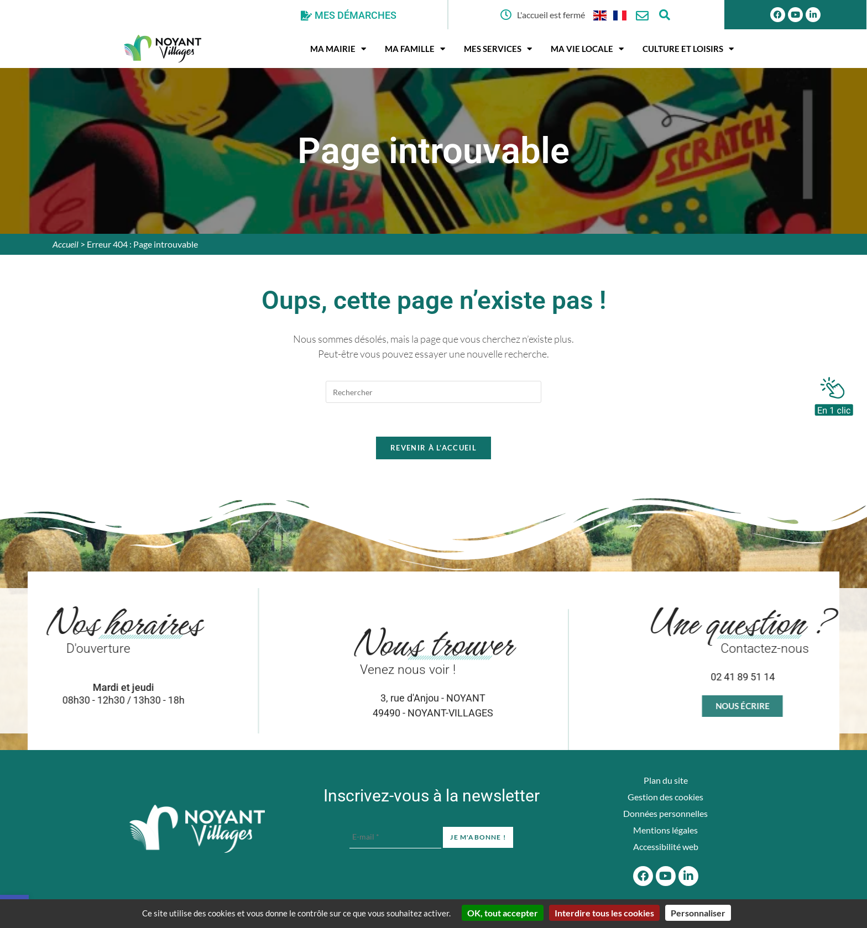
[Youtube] (795, 14)
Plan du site (666, 780)
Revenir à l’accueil (433, 447)
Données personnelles (665, 813)
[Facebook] (643, 876)
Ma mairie (338, 49)
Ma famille (415, 49)
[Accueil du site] (197, 829)
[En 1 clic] (834, 393)
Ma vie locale (587, 49)
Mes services (498, 49)
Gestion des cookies (665, 796)
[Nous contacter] (642, 15)
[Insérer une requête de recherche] (433, 392)
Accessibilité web (665, 846)
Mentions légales (665, 830)
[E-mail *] (395, 837)
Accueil (66, 244)
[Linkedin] (813, 14)
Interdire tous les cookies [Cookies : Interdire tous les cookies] (604, 913)
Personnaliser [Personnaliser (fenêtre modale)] (698, 913)
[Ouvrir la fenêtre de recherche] (664, 14)
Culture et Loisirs (688, 49)
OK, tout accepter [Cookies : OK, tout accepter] (502, 913)
